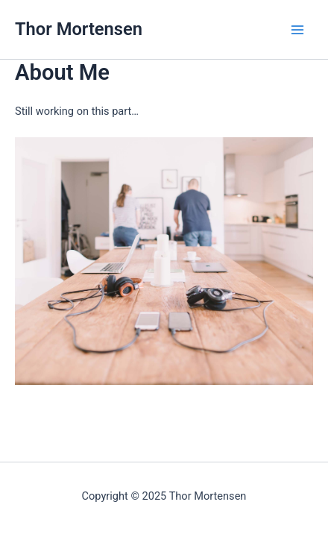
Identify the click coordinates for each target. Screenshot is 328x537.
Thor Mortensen (78, 29)
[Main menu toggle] (297, 29)
